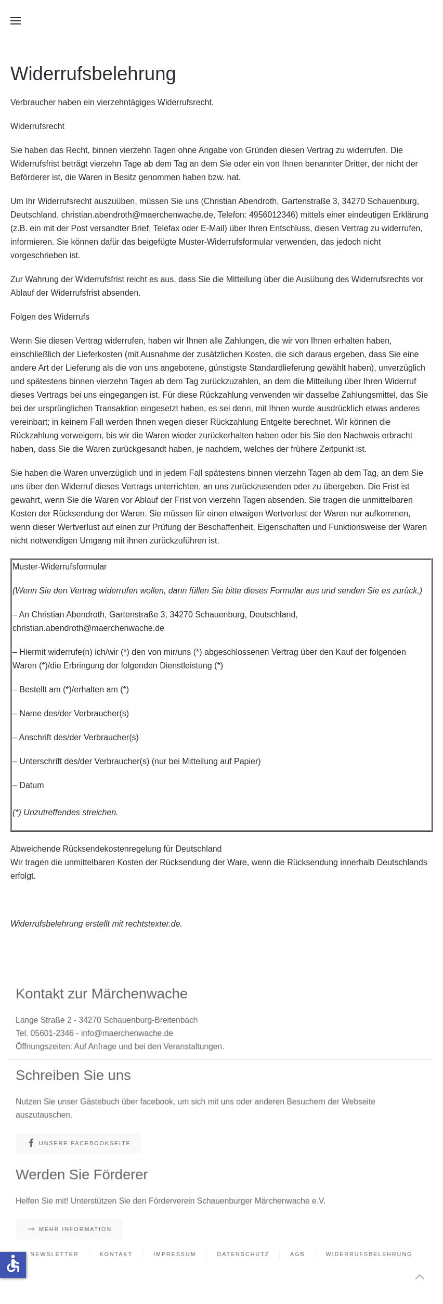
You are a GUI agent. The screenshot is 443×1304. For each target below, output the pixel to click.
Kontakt (119, 1254)
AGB (295, 1254)
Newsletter (59, 1254)
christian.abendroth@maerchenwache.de (137, 214)
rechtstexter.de (152, 923)
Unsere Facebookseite (83, 1143)
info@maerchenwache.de (130, 1033)
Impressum (176, 1254)
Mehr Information (73, 1229)
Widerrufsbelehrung (364, 1254)
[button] (15, 21)
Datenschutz (242, 1254)
